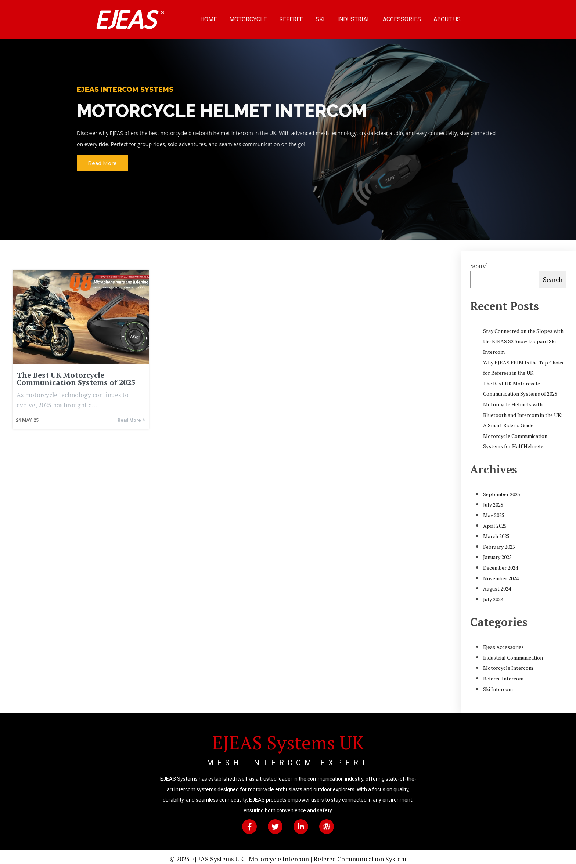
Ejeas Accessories (503, 642)
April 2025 (495, 521)
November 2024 (501, 573)
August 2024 (497, 584)
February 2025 (499, 542)
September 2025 (501, 489)
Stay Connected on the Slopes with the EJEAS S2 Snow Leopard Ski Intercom (523, 337)
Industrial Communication (513, 653)
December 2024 (500, 563)
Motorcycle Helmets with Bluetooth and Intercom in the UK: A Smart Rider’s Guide (522, 410)
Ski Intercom (498, 684)
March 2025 (496, 532)
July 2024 (493, 594)
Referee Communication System (360, 855)
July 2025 (493, 500)
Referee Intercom (503, 674)
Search (480, 261)
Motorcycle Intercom (508, 663)
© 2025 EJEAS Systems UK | (209, 855)
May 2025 (493, 510)
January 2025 (497, 552)
